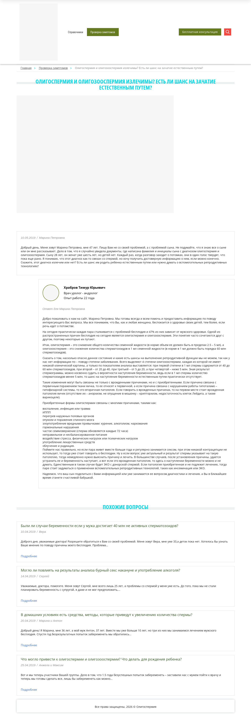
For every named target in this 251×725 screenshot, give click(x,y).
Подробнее (29, 556)
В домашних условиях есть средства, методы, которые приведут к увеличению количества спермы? (106, 614)
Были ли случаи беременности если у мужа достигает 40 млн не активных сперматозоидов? (99, 525)
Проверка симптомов (102, 32)
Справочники (75, 32)
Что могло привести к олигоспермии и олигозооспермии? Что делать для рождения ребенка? (101, 659)
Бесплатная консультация (200, 32)
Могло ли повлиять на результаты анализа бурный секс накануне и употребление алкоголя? (100, 570)
